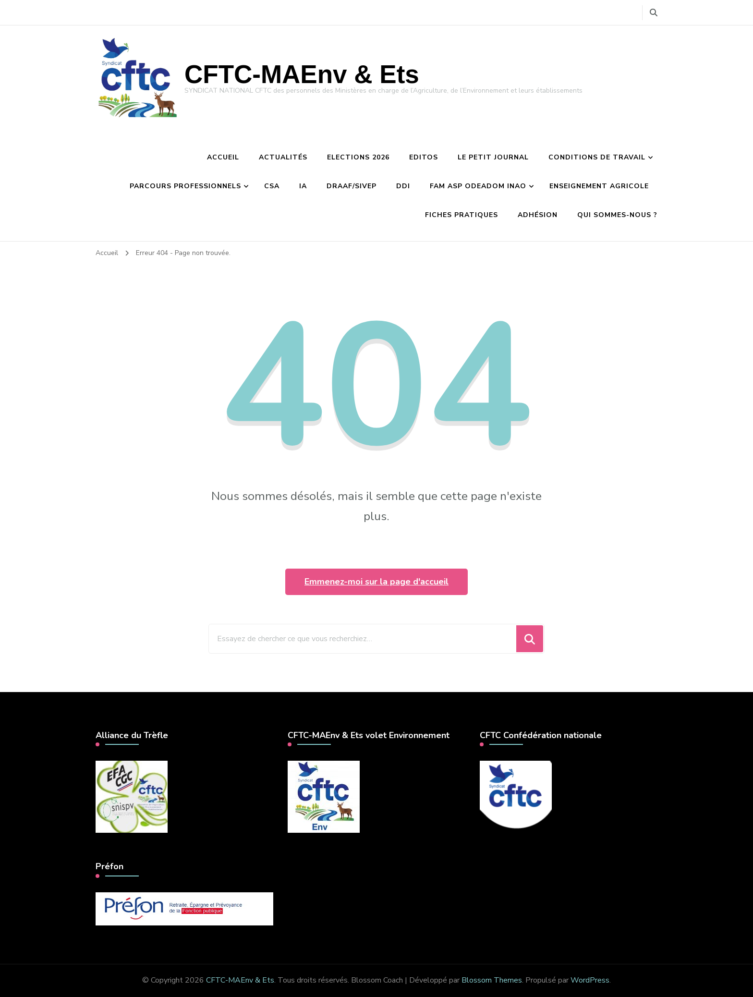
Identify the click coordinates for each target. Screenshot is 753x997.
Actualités (283, 157)
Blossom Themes (492, 980)
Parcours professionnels (185, 186)
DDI (403, 186)
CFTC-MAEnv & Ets (301, 74)
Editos (423, 157)
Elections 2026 (358, 157)
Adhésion (538, 214)
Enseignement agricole (599, 186)
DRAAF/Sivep (351, 186)
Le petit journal (493, 157)
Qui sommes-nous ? (617, 214)
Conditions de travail (596, 157)
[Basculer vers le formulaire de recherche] (653, 13)
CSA (271, 186)
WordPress (590, 980)
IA (303, 186)
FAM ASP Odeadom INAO (478, 186)
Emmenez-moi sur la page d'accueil (376, 581)
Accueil (223, 157)
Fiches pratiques (461, 214)
